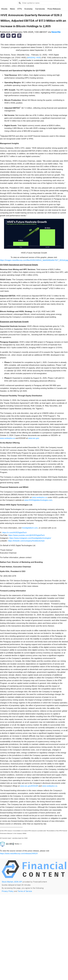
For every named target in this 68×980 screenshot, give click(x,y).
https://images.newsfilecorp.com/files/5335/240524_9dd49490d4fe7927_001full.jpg (34, 260)
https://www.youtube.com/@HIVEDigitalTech (26, 535)
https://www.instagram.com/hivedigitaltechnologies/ (30, 538)
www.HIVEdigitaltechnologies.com (38, 500)
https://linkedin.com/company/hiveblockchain (26, 541)
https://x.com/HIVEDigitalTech (14, 533)
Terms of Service (25, 891)
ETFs (20, 9)
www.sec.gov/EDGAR (29, 786)
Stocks (4, 9)
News (12, 9)
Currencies (40, 9)
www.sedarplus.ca (7, 438)
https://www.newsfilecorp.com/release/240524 (19, 853)
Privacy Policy (8, 891)
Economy (29, 9)
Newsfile (56, 32)
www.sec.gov (33, 438)
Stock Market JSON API (12, 882)
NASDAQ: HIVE (34, 58)
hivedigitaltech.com (30, 528)
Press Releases (54, 9)
